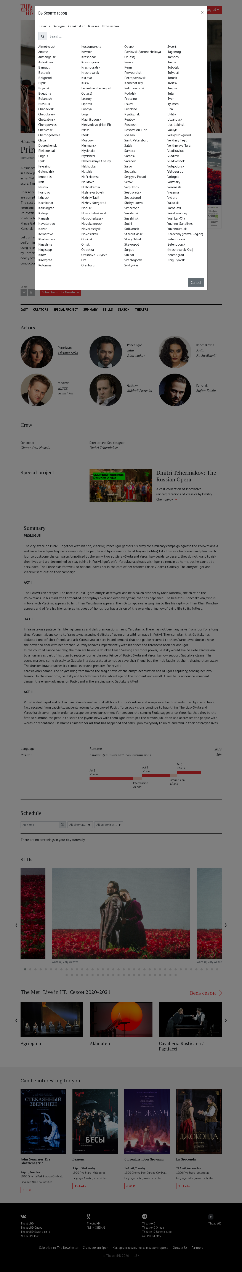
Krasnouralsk (90, 67)
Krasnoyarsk (90, 72)
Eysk (41, 161)
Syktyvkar (131, 265)
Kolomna (44, 265)
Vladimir (173, 156)
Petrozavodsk (134, 88)
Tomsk (172, 77)
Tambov (173, 57)
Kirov (42, 255)
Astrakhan (45, 62)
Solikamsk (131, 228)
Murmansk (88, 145)
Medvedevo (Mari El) (96, 124)
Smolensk (131, 213)
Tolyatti (173, 72)
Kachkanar (45, 202)
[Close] (202, 12)
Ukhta (171, 114)
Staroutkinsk (133, 234)
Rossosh (130, 124)
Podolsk (130, 93)
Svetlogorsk (133, 260)
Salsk (128, 145)
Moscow (87, 140)
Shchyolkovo (133, 202)
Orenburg (88, 265)
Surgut (129, 249)
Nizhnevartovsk (92, 192)
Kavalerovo (46, 223)
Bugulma (44, 93)
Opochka (87, 249)
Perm (128, 67)
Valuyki (172, 130)
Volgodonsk (175, 166)
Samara (129, 150)
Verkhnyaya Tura (179, 145)
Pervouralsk (132, 72)
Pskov (128, 104)
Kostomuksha (91, 46)
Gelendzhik (46, 171)
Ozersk (129, 46)
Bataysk (44, 72)
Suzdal (129, 255)
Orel (84, 260)
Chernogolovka (49, 135)
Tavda (171, 62)
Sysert (171, 46)
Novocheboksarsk (94, 213)
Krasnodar (88, 57)
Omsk (85, 244)
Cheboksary (46, 114)
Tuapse (172, 88)
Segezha (130, 171)
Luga (84, 114)
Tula (170, 93)
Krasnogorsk (90, 62)
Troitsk (172, 83)
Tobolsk (173, 67)
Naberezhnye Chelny (96, 161)
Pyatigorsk (132, 114)
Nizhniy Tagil (90, 197)
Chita (42, 140)
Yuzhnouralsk (177, 228)
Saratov (130, 161)
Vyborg (172, 197)
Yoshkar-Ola (176, 218)
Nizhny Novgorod (93, 202)
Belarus (44, 26)
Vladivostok (176, 161)
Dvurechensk (47, 145)
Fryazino (44, 166)
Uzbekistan (110, 26)
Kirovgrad (45, 260)
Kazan (42, 228)
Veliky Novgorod (179, 135)
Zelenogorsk (176, 239)
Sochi (128, 223)
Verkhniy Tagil (177, 140)
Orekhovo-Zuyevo (94, 255)
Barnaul (44, 67)
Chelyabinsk (46, 119)
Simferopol (132, 208)
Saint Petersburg (136, 140)
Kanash (43, 218)
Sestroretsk (132, 192)
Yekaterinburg (177, 213)
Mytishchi (88, 156)
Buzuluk (44, 104)
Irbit (41, 182)
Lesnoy (86, 98)
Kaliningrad (46, 208)
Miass (85, 130)
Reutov (129, 119)
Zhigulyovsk (176, 260)
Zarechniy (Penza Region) (185, 234)
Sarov (128, 166)
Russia (93, 26)
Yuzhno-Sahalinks (180, 223)
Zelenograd (175, 255)
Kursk (85, 83)
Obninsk (87, 239)
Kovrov (86, 51)
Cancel (196, 282)
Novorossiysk (91, 228)
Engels (43, 156)
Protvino (130, 98)
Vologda (173, 176)
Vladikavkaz (175, 150)
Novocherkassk (92, 218)
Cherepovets (47, 124)
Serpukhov (131, 187)
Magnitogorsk (91, 119)
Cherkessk (45, 130)
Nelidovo (88, 182)
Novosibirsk (89, 234)
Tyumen (173, 104)
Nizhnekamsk (90, 187)
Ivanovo (44, 192)
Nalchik (86, 171)
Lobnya (86, 109)
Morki (85, 135)
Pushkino (130, 109)
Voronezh (174, 187)
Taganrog (174, 51)
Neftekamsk (90, 176)
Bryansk (44, 88)
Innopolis (45, 176)
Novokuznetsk (91, 223)
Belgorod (45, 77)
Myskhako (88, 150)
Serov (128, 182)
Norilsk (86, 208)
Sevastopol (132, 197)
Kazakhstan (76, 26)
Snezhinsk (131, 218)
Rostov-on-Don (135, 130)
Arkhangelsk (47, 57)
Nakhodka (88, 166)
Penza (128, 62)
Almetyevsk (46, 46)
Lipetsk (86, 104)
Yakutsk (173, 202)
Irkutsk (43, 187)
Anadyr (43, 51)
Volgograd (175, 171)
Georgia (59, 26)
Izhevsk (43, 197)
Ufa (170, 109)
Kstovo (86, 77)
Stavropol (131, 244)
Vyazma (173, 192)
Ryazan (129, 135)
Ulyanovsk (174, 119)
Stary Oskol (132, 239)
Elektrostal (46, 150)
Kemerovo (45, 234)
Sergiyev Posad (135, 176)
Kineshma (45, 244)
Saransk (129, 156)
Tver (170, 98)
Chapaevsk (46, 109)
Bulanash (45, 98)
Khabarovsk (46, 239)
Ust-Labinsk (175, 124)
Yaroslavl (174, 208)
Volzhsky (173, 182)
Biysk (42, 83)
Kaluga (43, 213)
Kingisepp (45, 249)
